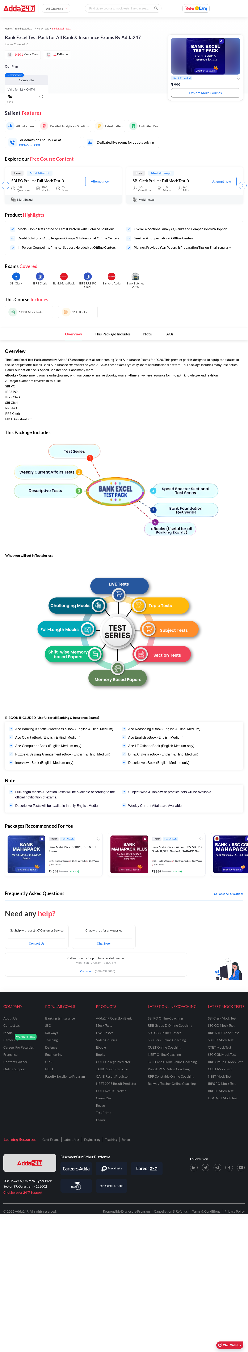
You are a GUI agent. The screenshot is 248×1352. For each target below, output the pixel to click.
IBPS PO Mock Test (222, 1083)
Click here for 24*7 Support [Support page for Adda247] (22, 1192)
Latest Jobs (72, 1139)
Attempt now (100, 181)
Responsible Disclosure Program (126, 1211)
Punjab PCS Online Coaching (169, 1069)
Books (100, 1054)
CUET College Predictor (113, 1062)
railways (51, 1033)
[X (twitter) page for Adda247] (205, 1167)
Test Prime (103, 1112)
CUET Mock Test (220, 1069)
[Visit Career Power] (111, 1186)
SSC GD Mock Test (221, 1025)
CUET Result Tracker (111, 1091)
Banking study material (26, 28)
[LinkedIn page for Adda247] (194, 1167)
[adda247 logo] (29, 1163)
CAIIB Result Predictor (112, 1076)
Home (8, 28)
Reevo (100, 1105)
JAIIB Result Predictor (112, 1069)
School (126, 1139)
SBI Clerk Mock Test (222, 1018)
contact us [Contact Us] (11, 1025)
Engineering (92, 1139)
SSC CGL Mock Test (222, 1054)
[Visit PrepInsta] (111, 1168)
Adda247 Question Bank (114, 1018)
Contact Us (37, 943)
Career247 (104, 1098)
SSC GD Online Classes (164, 1033)
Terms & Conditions (206, 1211)
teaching (51, 1040)
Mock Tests (43, 28)
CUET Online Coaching (164, 1047)
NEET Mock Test (219, 1076)
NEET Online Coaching (164, 1054)
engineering (53, 1054)
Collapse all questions (228, 894)
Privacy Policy (234, 1211)
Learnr (100, 1120)
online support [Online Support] (14, 1069)
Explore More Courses (205, 93)
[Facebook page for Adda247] (229, 1167)
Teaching (111, 1139)
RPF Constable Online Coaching (171, 1076)
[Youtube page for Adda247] (241, 1167)
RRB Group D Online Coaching (170, 1025)
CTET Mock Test (219, 1047)
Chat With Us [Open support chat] (229, 1345)
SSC (48, 1025)
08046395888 (29, 145)
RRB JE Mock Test (221, 1091)
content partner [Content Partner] (15, 1062)
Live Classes (104, 1033)
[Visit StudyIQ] (76, 1186)
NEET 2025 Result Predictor (116, 1083)
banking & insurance (60, 1018)
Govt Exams (50, 1139)
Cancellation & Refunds (171, 1211)
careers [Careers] (9, 1040)
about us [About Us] (10, 1018)
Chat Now (103, 943)
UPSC (49, 1062)
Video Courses (106, 1040)
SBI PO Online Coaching (165, 1018)
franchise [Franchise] (10, 1054)
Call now (87, 970)
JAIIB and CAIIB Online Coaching (172, 1062)
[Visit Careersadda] (76, 1168)
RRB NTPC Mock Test (223, 1033)
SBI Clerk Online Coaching (167, 1040)
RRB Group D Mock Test (225, 1062)
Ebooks (101, 1047)
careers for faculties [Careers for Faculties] (18, 1047)
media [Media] (8, 1033)
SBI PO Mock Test (221, 1040)
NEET (49, 1069)
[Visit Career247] (147, 1168)
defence (51, 1047)
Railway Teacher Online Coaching (172, 1083)
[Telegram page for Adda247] (217, 1167)
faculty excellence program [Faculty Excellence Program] (65, 1076)
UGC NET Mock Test (223, 1098)
